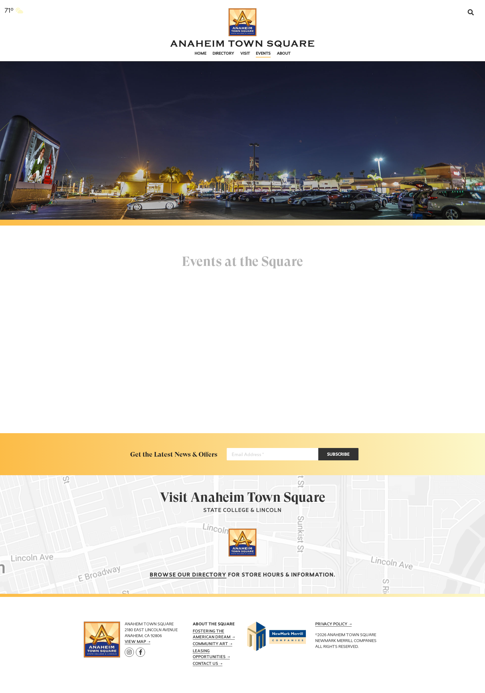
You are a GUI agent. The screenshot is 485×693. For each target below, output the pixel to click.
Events (263, 54)
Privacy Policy (331, 624)
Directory (223, 54)
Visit (245, 54)
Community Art (210, 644)
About (283, 54)
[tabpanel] (242, 133)
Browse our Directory (188, 575)
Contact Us (205, 664)
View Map (135, 642)
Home (200, 54)
